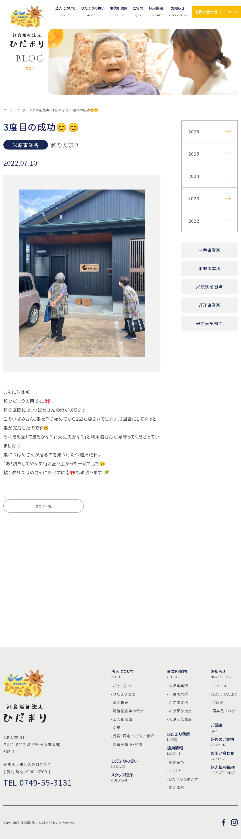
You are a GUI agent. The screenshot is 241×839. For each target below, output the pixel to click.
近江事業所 (209, 305)
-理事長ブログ (223, 710)
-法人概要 (120, 702)
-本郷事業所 (177, 685)
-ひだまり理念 (123, 693)
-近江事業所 (177, 702)
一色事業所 (209, 250)
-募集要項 (175, 762)
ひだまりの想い (124, 763)
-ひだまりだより (224, 693)
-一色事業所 (177, 693)
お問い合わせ (222, 755)
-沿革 (116, 727)
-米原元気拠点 (179, 719)
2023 (193, 198)
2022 (193, 220)
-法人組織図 (122, 719)
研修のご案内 (222, 741)
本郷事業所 (209, 268)
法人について (65, 11)
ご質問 (216, 727)
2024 (193, 176)
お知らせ (177, 11)
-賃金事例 (175, 787)
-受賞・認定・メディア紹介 (132, 735)
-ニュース (219, 685)
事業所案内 (177, 674)
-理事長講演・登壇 (126, 744)
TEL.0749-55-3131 (37, 782)
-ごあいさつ (121, 685)
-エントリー (176, 770)
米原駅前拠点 (209, 287)
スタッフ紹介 (122, 777)
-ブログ (217, 702)
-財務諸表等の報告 (127, 710)
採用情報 (175, 750)
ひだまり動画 (178, 736)
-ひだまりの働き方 (182, 779)
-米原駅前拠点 (179, 710)
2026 (193, 131)
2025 (193, 153)
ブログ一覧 (43, 506)
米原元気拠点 (209, 323)
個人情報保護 (223, 769)
